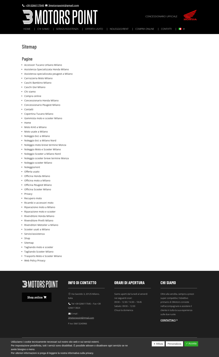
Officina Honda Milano (37, 176)
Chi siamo (43, 29)
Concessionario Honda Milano (41, 100)
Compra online (144, 29)
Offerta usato (94, 29)
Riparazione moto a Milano (39, 207)
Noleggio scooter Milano (38, 162)
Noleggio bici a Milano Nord (40, 140)
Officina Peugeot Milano (38, 185)
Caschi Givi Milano (34, 87)
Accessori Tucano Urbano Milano (43, 65)
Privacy (28, 193)
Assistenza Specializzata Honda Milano (46, 69)
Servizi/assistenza (67, 29)
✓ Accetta (191, 343)
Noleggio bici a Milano (37, 136)
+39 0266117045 (35, 5)
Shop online (35, 297)
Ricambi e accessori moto (38, 202)
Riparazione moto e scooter (40, 211)
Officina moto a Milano (37, 180)
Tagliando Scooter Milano (38, 251)
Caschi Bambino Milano (37, 82)
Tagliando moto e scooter (38, 247)
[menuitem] (182, 29)
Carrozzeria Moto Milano (38, 78)
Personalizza (174, 343)
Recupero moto (33, 198)
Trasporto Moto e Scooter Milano (43, 256)
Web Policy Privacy (34, 260)
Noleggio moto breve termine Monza (45, 145)
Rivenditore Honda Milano (39, 216)
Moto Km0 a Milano (35, 127)
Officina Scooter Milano (37, 189)
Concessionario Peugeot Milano (42, 105)
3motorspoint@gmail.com (63, 5)
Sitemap (29, 242)
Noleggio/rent (119, 29)
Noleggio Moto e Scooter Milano (42, 149)
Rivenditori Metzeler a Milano (41, 225)
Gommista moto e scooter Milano (43, 118)
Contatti (166, 29)
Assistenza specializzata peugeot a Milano (48, 73)
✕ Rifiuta (158, 343)
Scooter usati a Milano (37, 229)
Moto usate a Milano (36, 131)
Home (26, 29)
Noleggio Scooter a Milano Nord (42, 153)
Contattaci (168, 320)
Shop (27, 238)
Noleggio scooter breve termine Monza (46, 158)
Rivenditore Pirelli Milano (38, 220)
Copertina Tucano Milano (38, 113)
